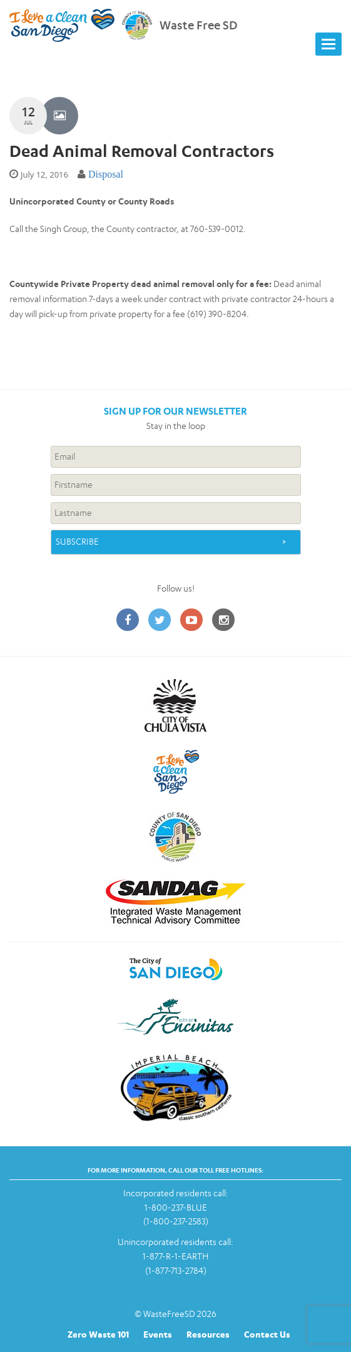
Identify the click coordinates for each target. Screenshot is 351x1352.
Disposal (105, 174)
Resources (208, 1334)
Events (157, 1334)
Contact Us (267, 1334)
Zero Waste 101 (98, 1334)
